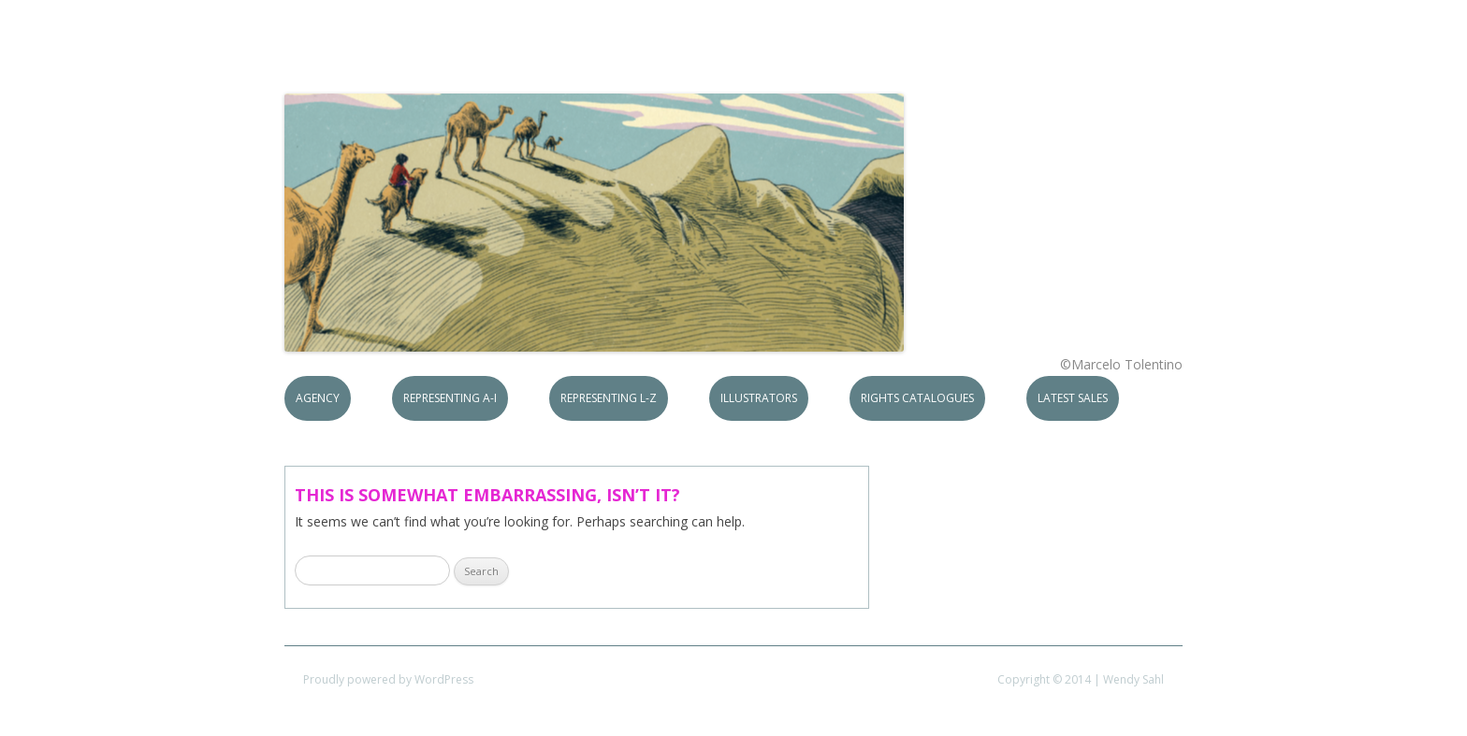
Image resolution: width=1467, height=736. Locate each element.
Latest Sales (1073, 398)
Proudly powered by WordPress (388, 679)
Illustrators (758, 398)
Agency (318, 398)
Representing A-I (450, 398)
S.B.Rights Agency (423, 58)
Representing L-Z (608, 398)
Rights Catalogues (917, 398)
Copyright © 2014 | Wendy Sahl (1080, 679)
